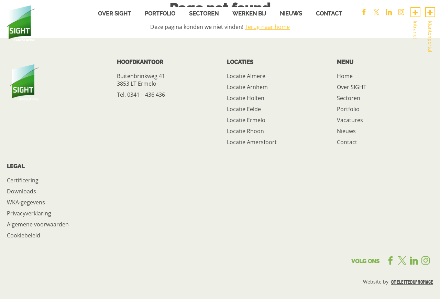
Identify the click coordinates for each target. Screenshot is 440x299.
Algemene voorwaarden (38, 224)
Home (345, 76)
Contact (329, 13)
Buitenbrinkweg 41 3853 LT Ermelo (141, 79)
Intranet (415, 30)
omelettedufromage (412, 282)
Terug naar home (267, 27)
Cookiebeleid (23, 235)
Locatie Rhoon (245, 131)
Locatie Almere (246, 76)
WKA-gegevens (26, 202)
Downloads (21, 191)
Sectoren (204, 13)
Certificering (22, 180)
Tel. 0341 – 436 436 (141, 94)
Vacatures (350, 120)
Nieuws (291, 13)
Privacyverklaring (29, 213)
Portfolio (160, 13)
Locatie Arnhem (247, 87)
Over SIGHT (351, 87)
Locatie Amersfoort (252, 142)
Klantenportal (430, 36)
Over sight (114, 13)
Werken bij (249, 13)
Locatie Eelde (244, 109)
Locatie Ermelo (246, 120)
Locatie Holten (245, 98)
